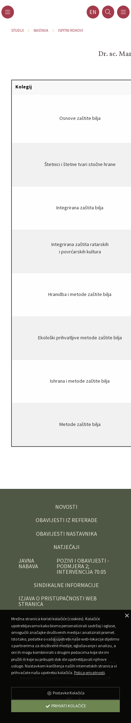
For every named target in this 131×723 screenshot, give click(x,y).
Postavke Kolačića (66, 692)
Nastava (41, 30)
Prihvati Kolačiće (65, 705)
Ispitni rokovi (70, 30)
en (92, 12)
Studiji (17, 30)
